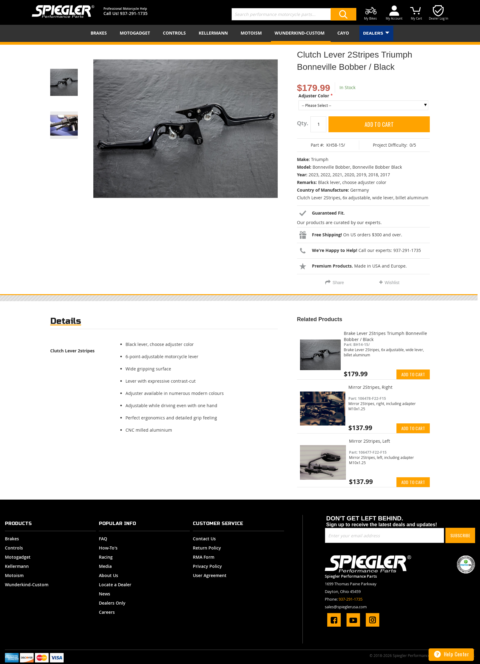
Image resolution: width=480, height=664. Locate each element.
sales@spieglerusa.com (346, 607)
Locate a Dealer (115, 584)
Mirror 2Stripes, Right (370, 387)
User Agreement (210, 575)
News (104, 594)
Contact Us (204, 539)
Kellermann (17, 566)
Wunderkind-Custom (26, 584)
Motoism (14, 575)
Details (65, 321)
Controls (14, 548)
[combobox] (293, 14)
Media (105, 566)
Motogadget (18, 557)
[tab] (65, 322)
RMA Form (203, 557)
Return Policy (207, 548)
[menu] (240, 33)
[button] (71, 74)
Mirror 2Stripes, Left (369, 441)
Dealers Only (112, 603)
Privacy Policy (207, 566)
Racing (106, 557)
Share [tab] (338, 282)
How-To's (108, 548)
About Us (108, 575)
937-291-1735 (134, 13)
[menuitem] (100, 33)
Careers (107, 612)
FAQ (103, 539)
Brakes (12, 539)
